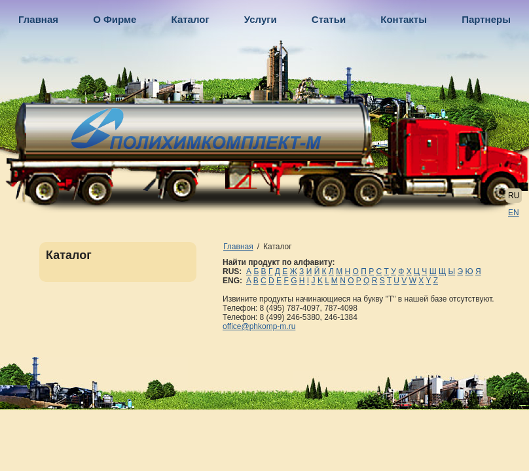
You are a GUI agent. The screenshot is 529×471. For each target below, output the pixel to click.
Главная (38, 19)
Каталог (191, 19)
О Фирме (114, 19)
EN (513, 212)
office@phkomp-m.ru (259, 326)
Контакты (403, 19)
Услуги (260, 19)
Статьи (329, 19)
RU (513, 195)
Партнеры (486, 19)
